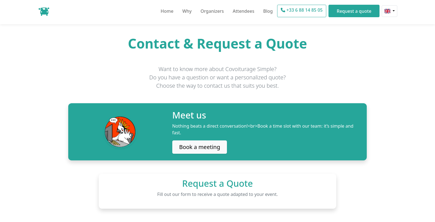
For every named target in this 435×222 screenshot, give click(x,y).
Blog (268, 11)
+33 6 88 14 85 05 (302, 10)
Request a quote (354, 11)
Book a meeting (199, 147)
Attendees (243, 11)
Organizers (212, 11)
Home (167, 11)
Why (187, 11)
